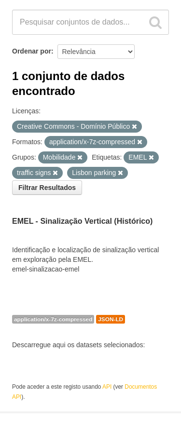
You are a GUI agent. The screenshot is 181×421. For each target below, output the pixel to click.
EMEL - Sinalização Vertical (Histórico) (82, 221)
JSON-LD (110, 319)
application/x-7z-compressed (53, 319)
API (106, 386)
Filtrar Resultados (47, 187)
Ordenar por (31, 51)
